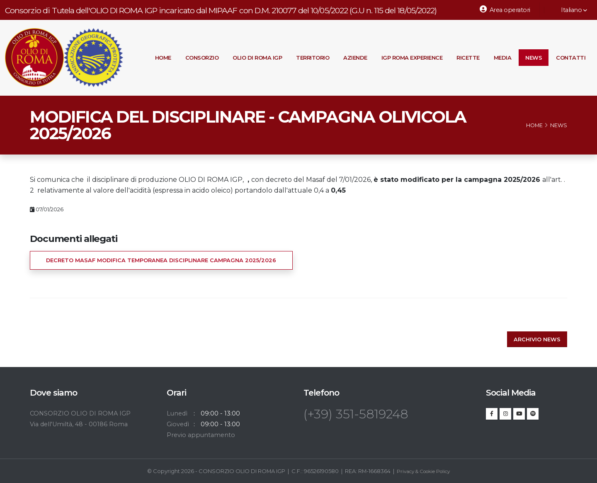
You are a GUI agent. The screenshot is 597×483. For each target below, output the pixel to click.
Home (163, 57)
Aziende (355, 57)
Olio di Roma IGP (257, 57)
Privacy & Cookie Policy (423, 471)
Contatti (570, 57)
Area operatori (505, 9)
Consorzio (202, 57)
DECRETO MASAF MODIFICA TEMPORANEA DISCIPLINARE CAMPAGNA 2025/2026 (161, 260)
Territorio (312, 57)
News (533, 57)
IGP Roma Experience (412, 57)
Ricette (468, 57)
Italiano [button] (569, 10)
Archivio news (537, 339)
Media (503, 57)
